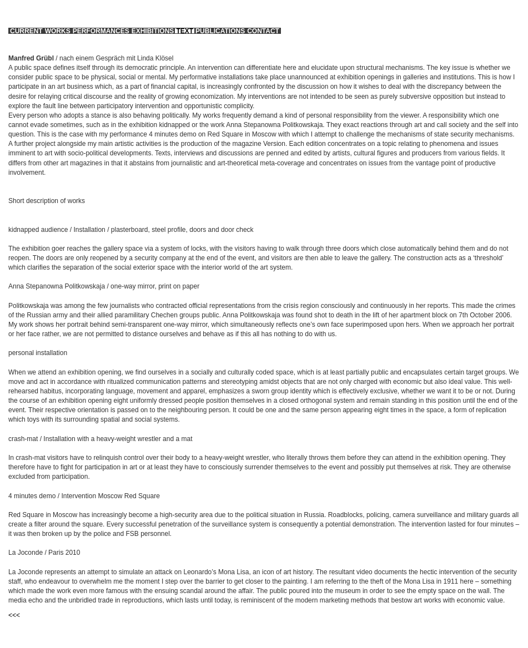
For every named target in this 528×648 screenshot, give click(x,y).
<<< (14, 615)
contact (263, 31)
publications (220, 31)
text (184, 31)
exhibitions (153, 31)
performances (101, 31)
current (26, 31)
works (58, 31)
